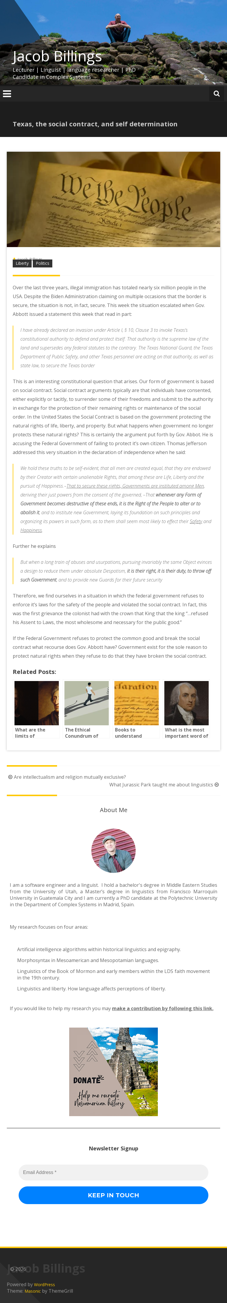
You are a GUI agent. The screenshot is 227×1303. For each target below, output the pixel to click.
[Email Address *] (171, 1257)
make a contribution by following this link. (162, 1008)
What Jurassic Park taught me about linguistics (164, 784)
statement (59, 314)
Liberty (22, 263)
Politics (42, 263)
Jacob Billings (57, 56)
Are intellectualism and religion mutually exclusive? (66, 777)
